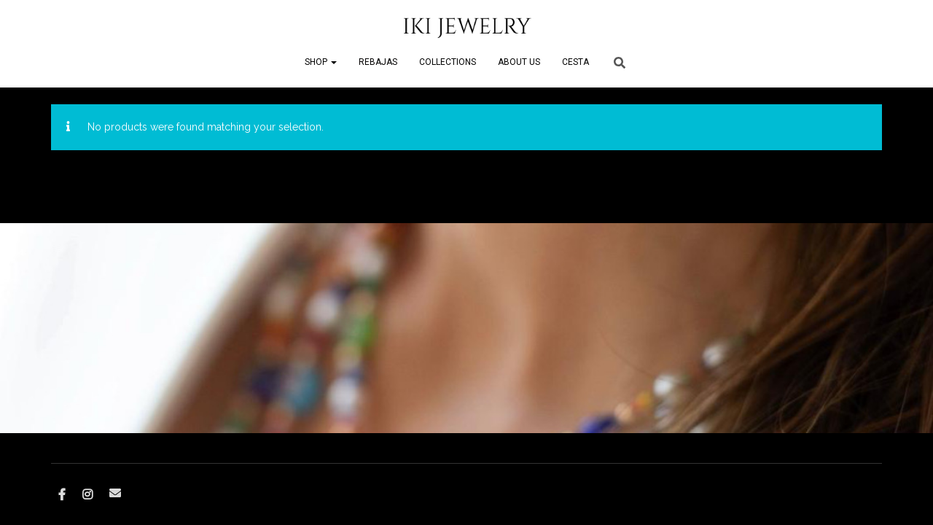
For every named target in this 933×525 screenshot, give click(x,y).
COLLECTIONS (447, 62)
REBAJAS (378, 62)
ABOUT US (519, 62)
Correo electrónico (115, 493)
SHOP (321, 62)
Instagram (87, 495)
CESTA (575, 62)
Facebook (62, 495)
